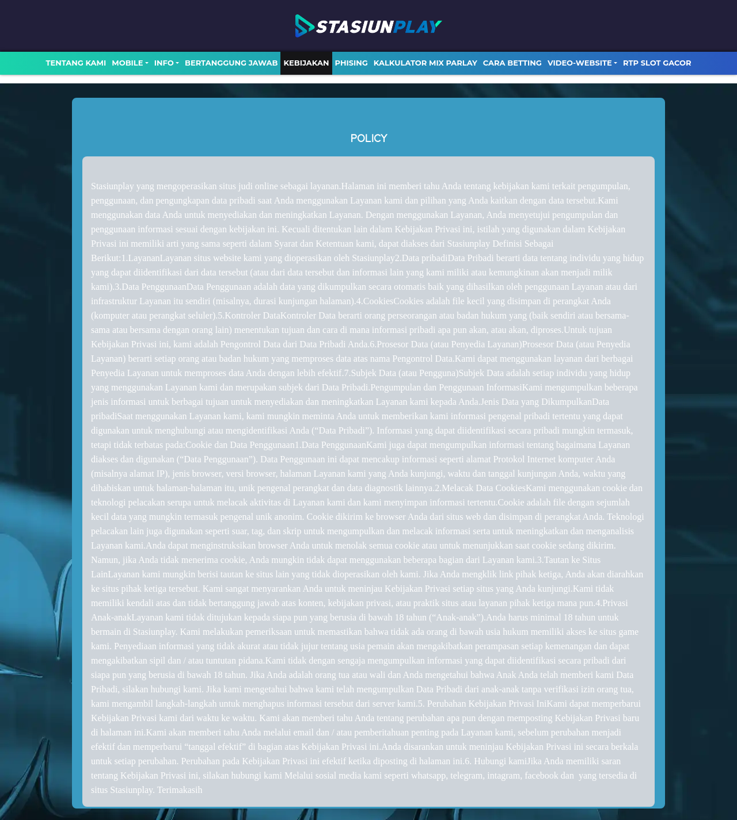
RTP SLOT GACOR (657, 62)
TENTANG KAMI (75, 62)
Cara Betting (512, 62)
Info (164, 62)
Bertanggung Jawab (231, 62)
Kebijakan (306, 62)
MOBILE (127, 62)
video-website (580, 62)
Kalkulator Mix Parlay (425, 62)
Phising (351, 62)
